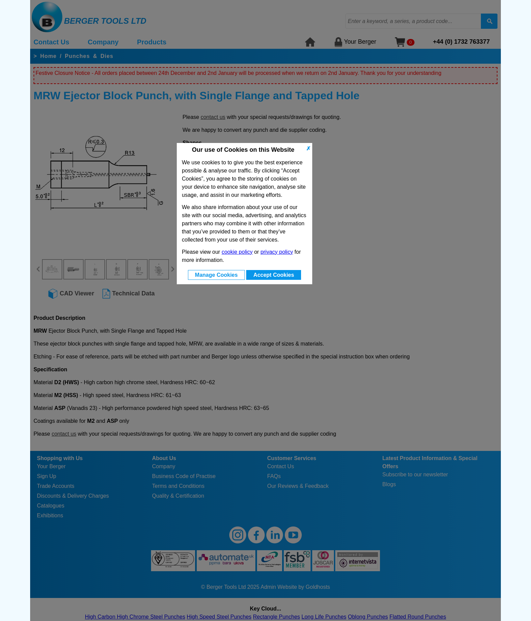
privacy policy (276, 252)
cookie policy (237, 252)
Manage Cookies (216, 275)
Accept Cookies (273, 275)
